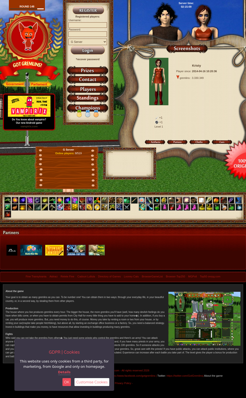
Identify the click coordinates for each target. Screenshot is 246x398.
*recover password (87, 59)
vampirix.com (29, 126)
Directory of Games (109, 276)
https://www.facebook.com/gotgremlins (132, 375)
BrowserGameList (152, 276)
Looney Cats (131, 276)
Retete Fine (67, 276)
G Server (68, 149)
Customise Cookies (92, 382)
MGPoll (192, 276)
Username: (74, 20)
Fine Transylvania (36, 276)
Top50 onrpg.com (210, 276)
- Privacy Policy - (123, 383)
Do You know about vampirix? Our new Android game (29, 120)
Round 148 (26, 6)
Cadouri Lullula (86, 276)
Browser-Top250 (175, 276)
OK (66, 382)
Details (64, 371)
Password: (74, 29)
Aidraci (53, 276)
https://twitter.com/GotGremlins (185, 375)
